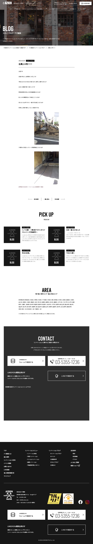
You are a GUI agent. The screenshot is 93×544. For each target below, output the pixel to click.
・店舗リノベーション (32, 462)
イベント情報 (7, 463)
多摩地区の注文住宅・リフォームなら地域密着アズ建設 (31, 186)
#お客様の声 (53, 459)
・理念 (73, 453)
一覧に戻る (46, 199)
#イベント (52, 456)
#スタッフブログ (54, 462)
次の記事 (57, 199)
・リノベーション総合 (32, 453)
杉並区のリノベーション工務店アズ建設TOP (15, 48)
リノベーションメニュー (31, 450)
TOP (10, 8)
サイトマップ (7, 476)
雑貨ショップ (75, 466)
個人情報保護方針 (9, 473)
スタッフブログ (30, 61)
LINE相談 (6, 470)
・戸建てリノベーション (32, 456)
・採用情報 (74, 456)
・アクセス (74, 459)
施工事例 (40, 8)
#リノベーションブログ (55, 453)
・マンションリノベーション (33, 459)
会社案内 (73, 450)
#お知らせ (52, 465)
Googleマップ (33, 494)
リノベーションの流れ (62, 8)
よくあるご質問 (81, 8)
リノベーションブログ (49, 8)
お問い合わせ (7, 466)
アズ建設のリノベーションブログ (37, 48)
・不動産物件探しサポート (33, 465)
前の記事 (36, 199)
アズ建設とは (17, 8)
